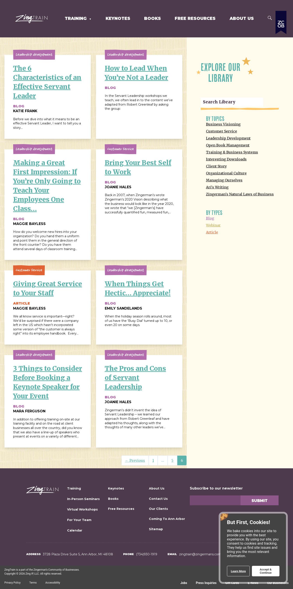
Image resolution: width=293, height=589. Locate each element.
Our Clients (158, 509)
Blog (210, 218)
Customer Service (221, 131)
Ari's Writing (217, 187)
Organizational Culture (226, 173)
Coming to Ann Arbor (167, 519)
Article (212, 232)
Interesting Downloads (226, 159)
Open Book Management (227, 145)
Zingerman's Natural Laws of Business (240, 194)
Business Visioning (223, 124)
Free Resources (195, 18)
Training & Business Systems (232, 152)
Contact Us (158, 499)
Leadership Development (228, 138)
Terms (33, 582)
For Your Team (79, 520)
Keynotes (118, 18)
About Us (242, 18)
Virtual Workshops (82, 509)
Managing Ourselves (224, 180)
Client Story (216, 166)
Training (76, 18)
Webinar (213, 225)
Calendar (74, 530)
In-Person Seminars (83, 499)
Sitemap (156, 529)
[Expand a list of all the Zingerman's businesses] (281, 47)
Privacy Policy (12, 582)
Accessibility (52, 582)
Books (152, 18)
